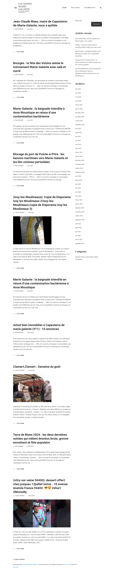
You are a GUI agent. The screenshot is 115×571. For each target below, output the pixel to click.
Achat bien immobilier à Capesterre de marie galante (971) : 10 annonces (39, 327)
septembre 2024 (79, 172)
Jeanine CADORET (20, 212)
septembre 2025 (79, 124)
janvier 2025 (78, 156)
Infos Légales (75, 7)
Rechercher (78, 20)
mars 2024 (78, 196)
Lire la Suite (20, 51)
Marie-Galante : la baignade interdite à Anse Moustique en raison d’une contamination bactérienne (39, 112)
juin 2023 (78, 231)
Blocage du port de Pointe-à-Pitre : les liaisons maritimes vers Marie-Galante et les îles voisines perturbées (40, 158)
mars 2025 (78, 148)
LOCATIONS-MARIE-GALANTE (25, 6)
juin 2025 (78, 136)
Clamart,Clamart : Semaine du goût (36, 366)
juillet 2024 (78, 180)
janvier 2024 (78, 204)
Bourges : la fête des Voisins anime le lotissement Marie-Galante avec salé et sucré (39, 67)
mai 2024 (78, 188)
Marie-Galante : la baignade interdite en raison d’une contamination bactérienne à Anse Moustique (41, 283)
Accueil (64, 7)
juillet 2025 (78, 132)
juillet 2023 (78, 227)
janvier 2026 (78, 109)
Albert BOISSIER (19, 29)
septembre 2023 (79, 220)
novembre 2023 (79, 212)
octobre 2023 (79, 216)
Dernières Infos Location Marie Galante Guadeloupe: (86, 258)
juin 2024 (78, 184)
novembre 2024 (79, 164)
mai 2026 (78, 93)
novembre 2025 (79, 117)
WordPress (16, 567)
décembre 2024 (79, 160)
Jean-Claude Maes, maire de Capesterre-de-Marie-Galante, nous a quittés (40, 23)
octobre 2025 (79, 121)
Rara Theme (67, 564)
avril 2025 (78, 144)
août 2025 (78, 128)
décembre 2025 (79, 113)
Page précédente (19, 559)
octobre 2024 (79, 168)
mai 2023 (78, 235)
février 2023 (78, 239)
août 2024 (78, 176)
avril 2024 (78, 192)
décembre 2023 (79, 208)
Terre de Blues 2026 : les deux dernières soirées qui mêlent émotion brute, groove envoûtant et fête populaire (40, 438)
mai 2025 (78, 140)
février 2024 (78, 200)
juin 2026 (78, 89)
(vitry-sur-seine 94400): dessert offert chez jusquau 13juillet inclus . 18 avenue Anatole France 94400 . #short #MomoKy (40, 486)
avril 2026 (78, 97)
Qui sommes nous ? (90, 7)
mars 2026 (78, 101)
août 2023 (78, 224)
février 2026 (78, 105)
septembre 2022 (79, 243)
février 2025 (78, 152)
